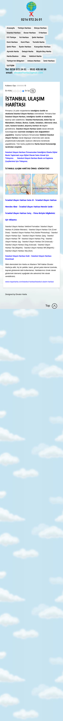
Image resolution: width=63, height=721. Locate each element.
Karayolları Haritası (42, 47)
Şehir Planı (11, 47)
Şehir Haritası (37, 37)
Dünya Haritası (40, 28)
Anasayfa (11, 28)
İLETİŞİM (10, 66)
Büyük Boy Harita (43, 51)
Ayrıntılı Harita (13, 51)
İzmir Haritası (49, 61)
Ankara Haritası (33, 61)
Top (47, 305)
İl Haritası (43, 33)
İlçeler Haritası (25, 47)
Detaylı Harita (27, 51)
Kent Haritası (12, 42)
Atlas (24, 56)
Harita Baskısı (12, 56)
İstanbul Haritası (14, 33)
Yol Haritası (24, 37)
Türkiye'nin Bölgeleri (15, 61)
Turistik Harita (38, 42)
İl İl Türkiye (11, 37)
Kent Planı (25, 42)
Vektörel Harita (35, 56)
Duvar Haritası (30, 33)
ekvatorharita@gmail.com (28, 72)
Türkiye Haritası (24, 28)
